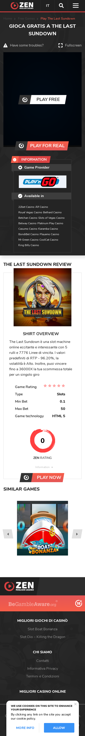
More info (25, 728)
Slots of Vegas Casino (51, 217)
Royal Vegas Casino (30, 212)
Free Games (26, 18)
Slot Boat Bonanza (42, 629)
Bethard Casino (52, 212)
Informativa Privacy (42, 668)
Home (7, 18)
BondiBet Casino (28, 234)
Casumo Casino (27, 228)
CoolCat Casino (48, 239)
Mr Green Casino (28, 239)
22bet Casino (26, 207)
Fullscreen (73, 45)
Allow (59, 728)
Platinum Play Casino (50, 223)
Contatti (42, 660)
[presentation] (7, 533)
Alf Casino (41, 207)
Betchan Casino (27, 217)
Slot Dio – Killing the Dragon (42, 636)
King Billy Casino (28, 245)
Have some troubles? (27, 45)
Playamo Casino (49, 234)
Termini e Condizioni (42, 676)
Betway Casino (27, 223)
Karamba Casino (48, 228)
